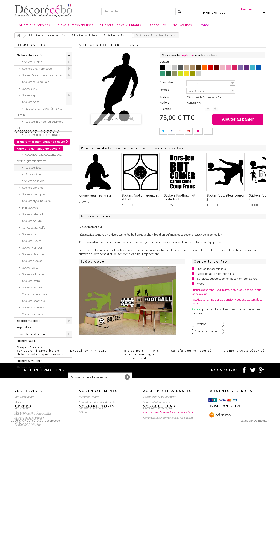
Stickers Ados (30, 102)
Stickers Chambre (33, 300)
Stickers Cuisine (31, 62)
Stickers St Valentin (29, 360)
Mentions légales (89, 464)
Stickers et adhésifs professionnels (40, 354)
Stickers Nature (31, 221)
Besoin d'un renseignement (159, 464)
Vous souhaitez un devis (157, 469)
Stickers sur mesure (26, 518)
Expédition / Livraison (27, 492)
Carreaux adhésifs (33, 227)
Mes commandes (24, 464)
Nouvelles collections (31, 334)
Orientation (167, 82)
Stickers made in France (29, 512)
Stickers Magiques (33, 194)
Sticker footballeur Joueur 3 (225, 197)
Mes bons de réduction (28, 486)
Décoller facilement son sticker (216, 273)
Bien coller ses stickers (211, 268)
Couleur (165, 61)
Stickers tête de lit (32, 214)
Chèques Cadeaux (29, 347)
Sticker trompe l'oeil (34, 294)
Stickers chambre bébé (36, 68)
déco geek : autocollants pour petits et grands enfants (40, 158)
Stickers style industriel (36, 201)
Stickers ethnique (32, 274)
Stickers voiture (31, 287)
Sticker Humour (31, 247)
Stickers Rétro (30, 280)
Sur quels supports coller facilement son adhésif (227, 278)
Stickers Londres (32, 187)
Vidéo (200, 283)
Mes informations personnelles (33, 481)
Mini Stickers (29, 207)
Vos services (28, 458)
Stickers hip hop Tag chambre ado (40, 125)
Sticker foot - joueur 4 (95, 196)
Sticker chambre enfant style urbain (39, 112)
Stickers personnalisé (31, 367)
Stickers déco (30, 234)
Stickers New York (33, 181)
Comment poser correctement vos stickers (168, 512)
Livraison (200, 324)
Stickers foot (33, 167)
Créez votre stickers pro (157, 475)
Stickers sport (30, 95)
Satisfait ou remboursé (92, 475)
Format (164, 89)
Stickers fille (33, 174)
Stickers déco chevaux (39, 148)
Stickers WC (29, 88)
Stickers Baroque (32, 254)
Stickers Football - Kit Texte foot (179, 197)
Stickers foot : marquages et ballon (140, 197)
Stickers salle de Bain (35, 82)
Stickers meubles (32, 307)
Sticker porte (29, 267)
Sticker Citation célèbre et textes (41, 75)
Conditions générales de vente (97, 469)
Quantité (165, 109)
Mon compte (214, 12)
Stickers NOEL (26, 340)
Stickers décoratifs (29, 55)
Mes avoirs (21, 469)
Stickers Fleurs (31, 241)
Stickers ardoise (31, 260)
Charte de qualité (206, 331)
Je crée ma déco (28, 320)
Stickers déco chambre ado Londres (38, 138)
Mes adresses (22, 475)
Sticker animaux (32, 314)
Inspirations (24, 327)
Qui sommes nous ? (26, 506)
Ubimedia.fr (261, 530)
